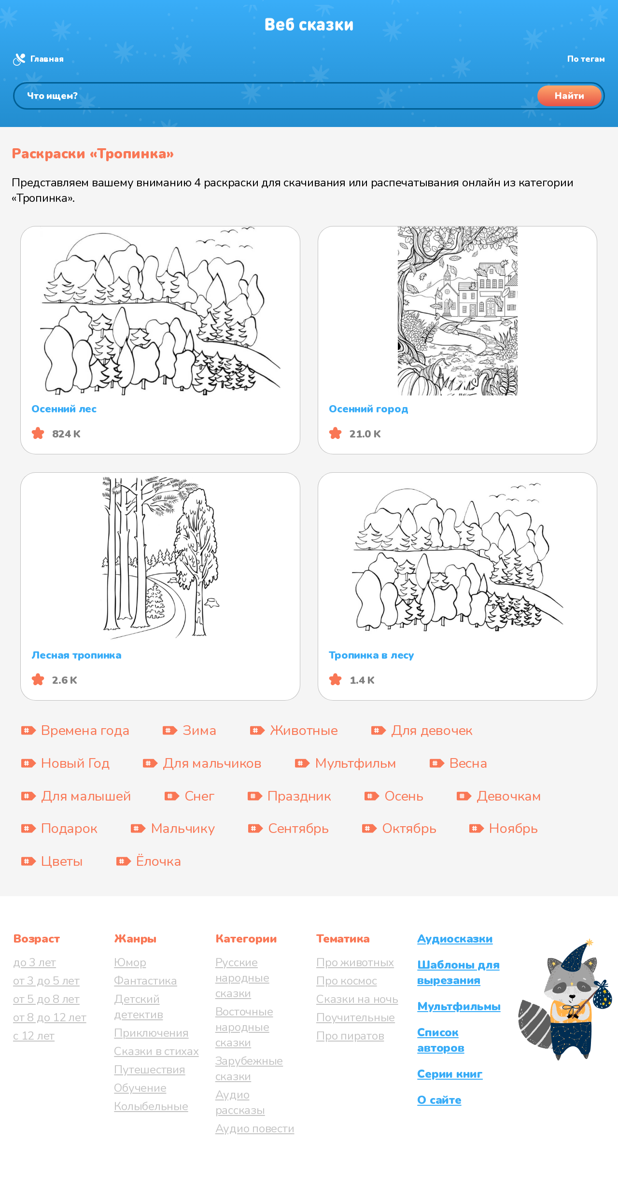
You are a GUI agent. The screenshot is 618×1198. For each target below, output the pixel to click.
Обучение (140, 1088)
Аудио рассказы (240, 1102)
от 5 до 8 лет (46, 999)
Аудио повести (255, 1128)
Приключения (151, 1033)
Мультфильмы (458, 1006)
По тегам (586, 59)
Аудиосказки (454, 938)
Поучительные (355, 1017)
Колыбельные (151, 1106)
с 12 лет (34, 1035)
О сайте (439, 1100)
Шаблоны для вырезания (458, 972)
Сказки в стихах (156, 1051)
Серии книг (450, 1074)
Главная (46, 59)
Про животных (355, 962)
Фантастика (145, 980)
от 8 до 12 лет (49, 1017)
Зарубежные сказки (249, 1068)
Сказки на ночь (357, 999)
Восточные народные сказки (244, 1027)
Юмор (130, 962)
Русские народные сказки (242, 978)
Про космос (346, 980)
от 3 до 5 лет (46, 980)
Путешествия (149, 1069)
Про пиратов (350, 1035)
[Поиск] (309, 96)
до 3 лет (34, 962)
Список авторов (440, 1040)
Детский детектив (138, 1006)
